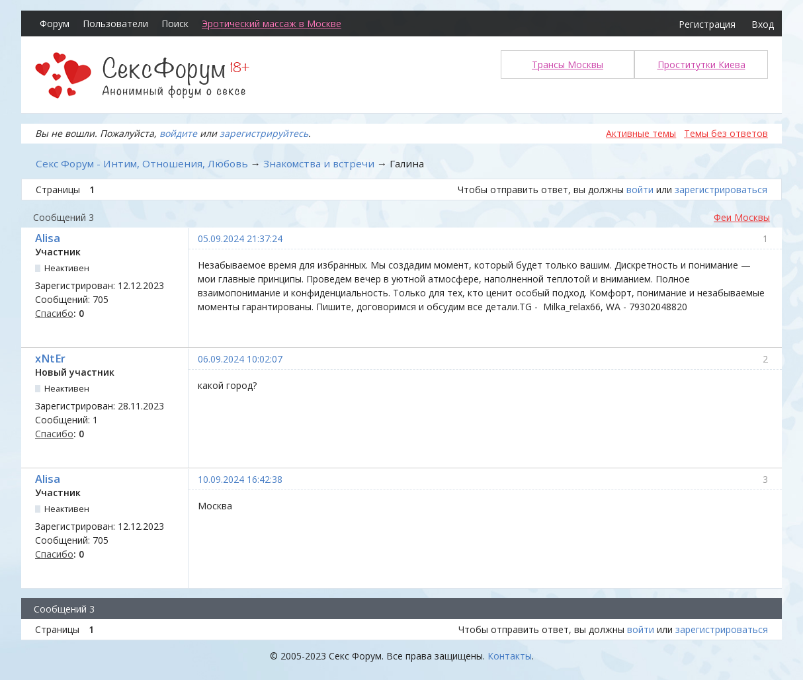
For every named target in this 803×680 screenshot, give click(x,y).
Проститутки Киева (701, 64)
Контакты (509, 656)
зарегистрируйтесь (264, 133)
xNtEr (50, 358)
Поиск (175, 23)
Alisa (47, 238)
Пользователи (115, 23)
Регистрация (707, 24)
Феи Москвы (742, 217)
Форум (54, 23)
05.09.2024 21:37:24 (240, 238)
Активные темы (641, 133)
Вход (762, 24)
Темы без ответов (726, 133)
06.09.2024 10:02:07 (240, 359)
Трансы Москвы (567, 64)
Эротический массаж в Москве (271, 23)
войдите (178, 133)
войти (640, 189)
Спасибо (54, 313)
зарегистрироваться (721, 189)
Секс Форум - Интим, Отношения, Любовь (142, 163)
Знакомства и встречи (318, 163)
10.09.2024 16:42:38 (240, 479)
